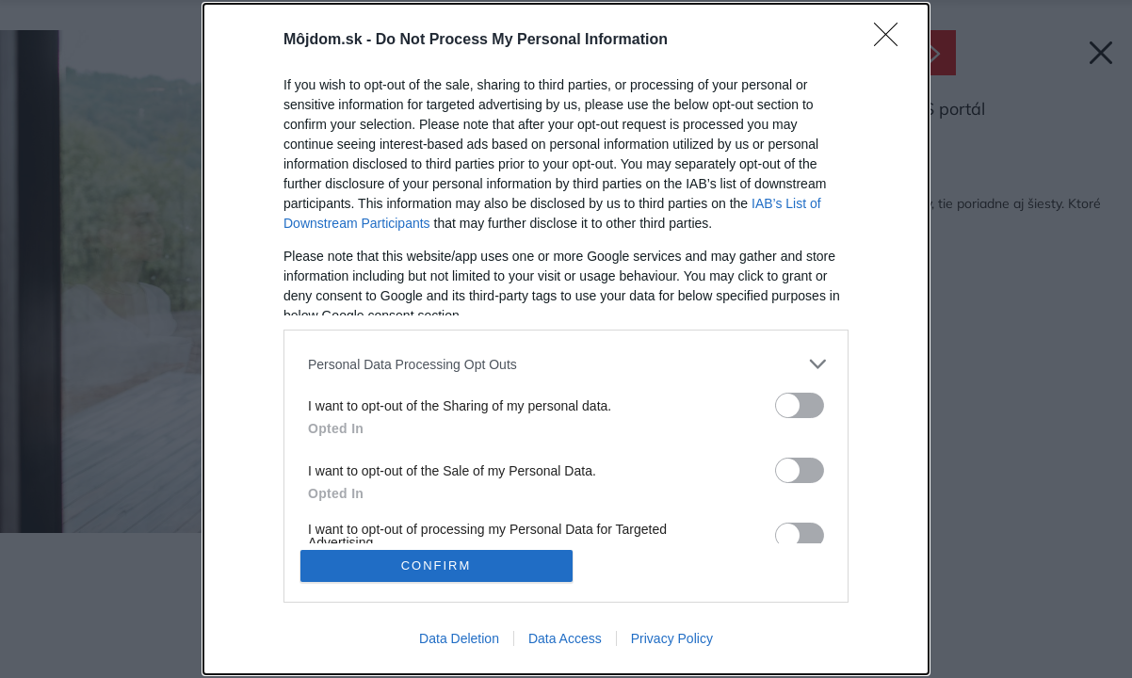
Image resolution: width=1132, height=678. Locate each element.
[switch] (799, 405)
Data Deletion (459, 638)
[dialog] (566, 339)
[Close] (892, 40)
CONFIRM (436, 565)
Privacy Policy (672, 638)
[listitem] (566, 364)
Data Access (565, 638)
